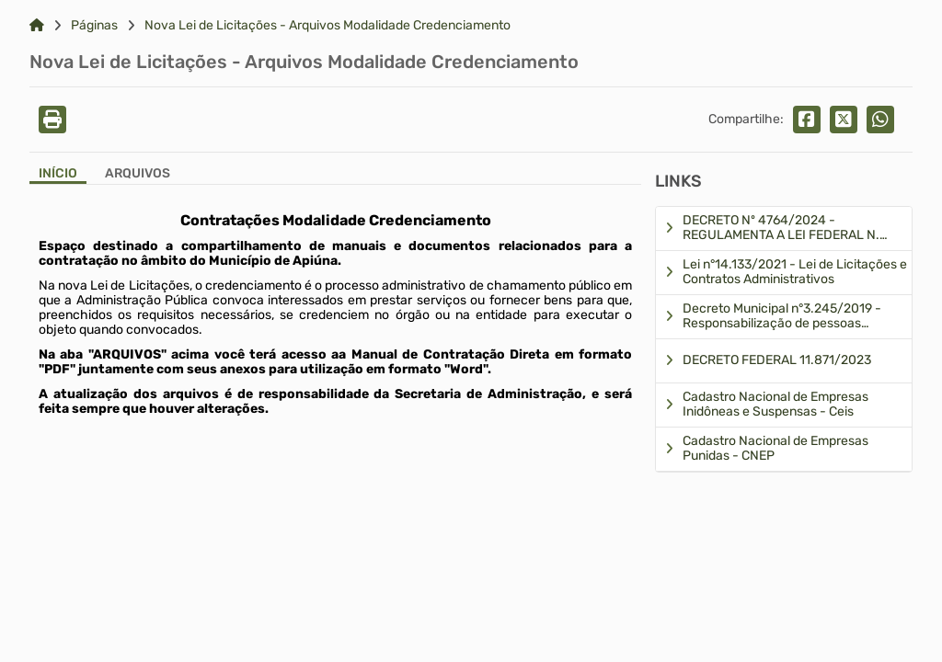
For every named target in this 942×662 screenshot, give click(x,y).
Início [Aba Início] (58, 173)
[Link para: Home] (36, 25)
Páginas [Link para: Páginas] (94, 25)
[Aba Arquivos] (137, 175)
